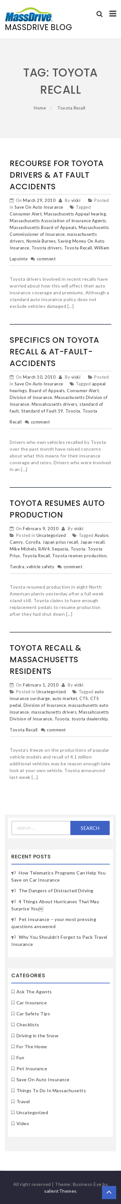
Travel (23, 1101)
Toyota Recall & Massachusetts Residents (46, 659)
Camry (16, 542)
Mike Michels (23, 548)
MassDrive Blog (38, 27)
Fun (20, 1057)
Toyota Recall (78, 247)
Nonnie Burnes (41, 241)
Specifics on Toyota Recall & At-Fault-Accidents (54, 352)
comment (46, 258)
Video (22, 1123)
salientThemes (60, 1191)
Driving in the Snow (37, 1035)
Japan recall (92, 542)
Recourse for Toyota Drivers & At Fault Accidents (57, 175)
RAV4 (44, 548)
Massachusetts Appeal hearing (75, 213)
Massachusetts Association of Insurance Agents (58, 220)
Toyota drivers (47, 247)
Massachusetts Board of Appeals (43, 227)
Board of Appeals (47, 390)
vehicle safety (40, 566)
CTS (83, 698)
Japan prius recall (60, 542)
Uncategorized (51, 535)
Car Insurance (31, 1002)
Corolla (33, 542)
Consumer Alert (26, 213)
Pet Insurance (31, 1068)
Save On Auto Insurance (39, 207)
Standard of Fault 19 (42, 411)
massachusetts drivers (54, 712)
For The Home (31, 1046)
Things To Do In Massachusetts (51, 1090)
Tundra (17, 566)
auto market (64, 698)
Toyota (73, 411)
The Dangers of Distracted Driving (56, 890)
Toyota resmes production (79, 555)
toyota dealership (90, 718)
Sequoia (60, 548)
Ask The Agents (34, 991)
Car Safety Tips (33, 1013)
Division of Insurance (31, 397)
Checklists (27, 1024)
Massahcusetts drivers (54, 404)
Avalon (101, 535)
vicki (76, 200)
